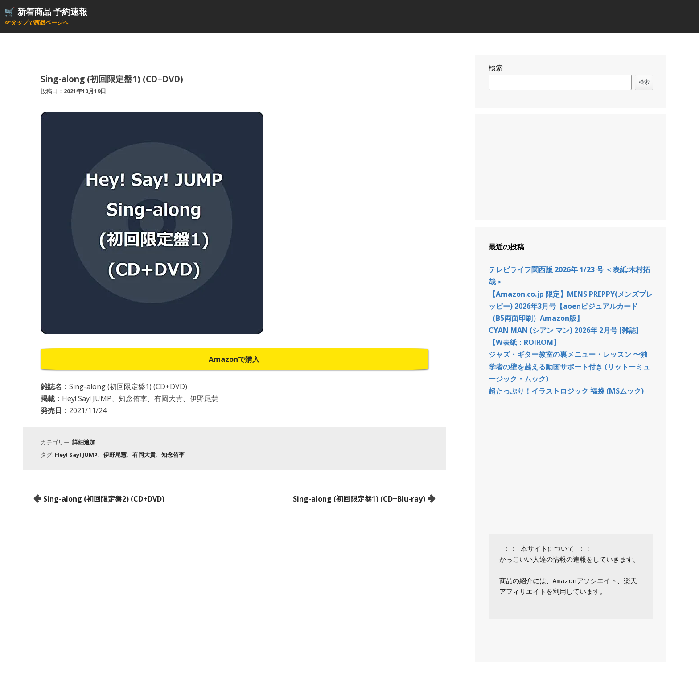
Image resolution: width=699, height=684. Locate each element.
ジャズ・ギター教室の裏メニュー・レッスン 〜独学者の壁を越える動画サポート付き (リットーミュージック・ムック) (569, 366)
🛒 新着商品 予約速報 (45, 11)
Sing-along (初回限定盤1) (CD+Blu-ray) (359, 499)
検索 (496, 68)
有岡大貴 (144, 455)
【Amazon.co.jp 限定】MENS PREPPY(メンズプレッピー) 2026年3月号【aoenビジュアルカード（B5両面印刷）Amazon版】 (571, 306)
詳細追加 (83, 442)
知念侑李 (173, 455)
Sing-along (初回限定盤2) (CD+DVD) (103, 499)
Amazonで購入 (234, 359)
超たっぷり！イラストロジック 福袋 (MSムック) (566, 391)
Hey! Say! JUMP (76, 455)
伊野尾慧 (115, 455)
